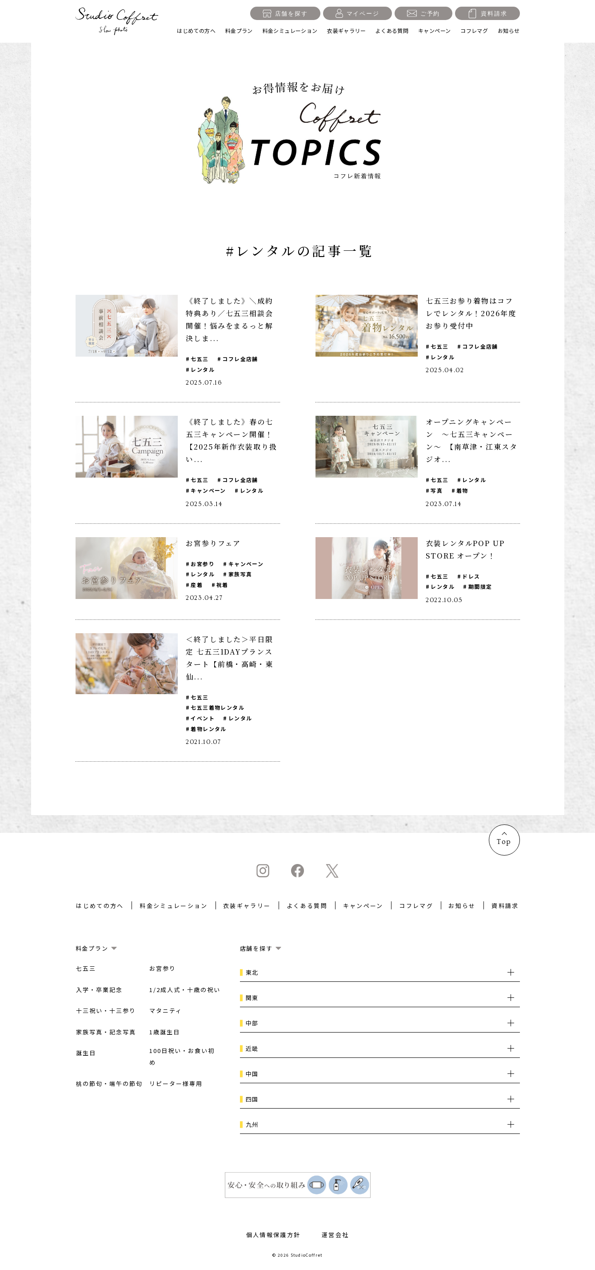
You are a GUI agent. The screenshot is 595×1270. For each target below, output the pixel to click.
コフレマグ (474, 30)
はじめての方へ (196, 30)
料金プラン (239, 30)
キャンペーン (434, 30)
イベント (203, 719)
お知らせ (508, 30)
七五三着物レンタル (217, 708)
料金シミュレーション (290, 30)
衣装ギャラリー (346, 30)
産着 (197, 585)
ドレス (471, 576)
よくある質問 (391, 30)
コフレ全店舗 (241, 358)
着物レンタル (209, 730)
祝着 (223, 585)
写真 (437, 490)
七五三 (199, 358)
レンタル (203, 369)
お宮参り (203, 564)
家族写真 (241, 575)
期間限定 (481, 587)
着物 (463, 490)
